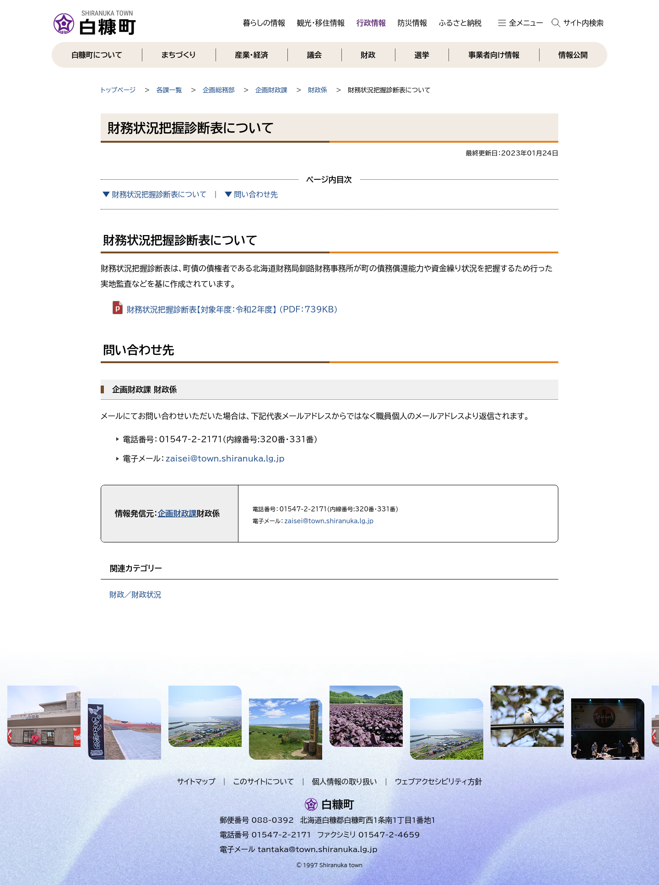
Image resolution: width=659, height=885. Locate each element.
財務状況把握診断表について (159, 194)
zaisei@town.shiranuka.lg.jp (225, 458)
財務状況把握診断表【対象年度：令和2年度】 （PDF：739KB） (232, 309)
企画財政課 (271, 90)
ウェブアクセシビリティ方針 (438, 781)
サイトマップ (196, 781)
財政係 (317, 90)
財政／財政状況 (135, 594)
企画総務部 (219, 90)
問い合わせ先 (255, 194)
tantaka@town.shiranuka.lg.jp (317, 849)
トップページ (118, 90)
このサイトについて (263, 781)
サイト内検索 (583, 23)
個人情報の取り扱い (344, 781)
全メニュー (526, 23)
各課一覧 (169, 90)
